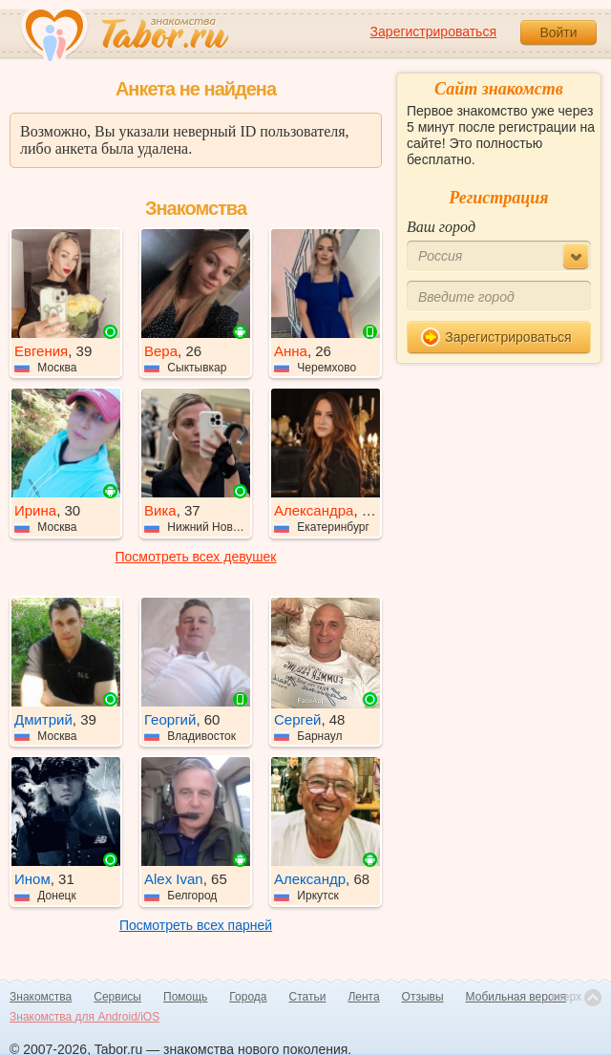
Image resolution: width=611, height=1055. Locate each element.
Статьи (308, 996)
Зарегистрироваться (433, 31)
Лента (363, 996)
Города (247, 996)
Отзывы (423, 996)
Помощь (185, 996)
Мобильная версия (516, 996)
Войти (558, 32)
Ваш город (441, 227)
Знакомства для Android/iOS (84, 1016)
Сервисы (117, 996)
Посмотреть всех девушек (196, 556)
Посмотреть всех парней (195, 925)
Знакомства (41, 996)
